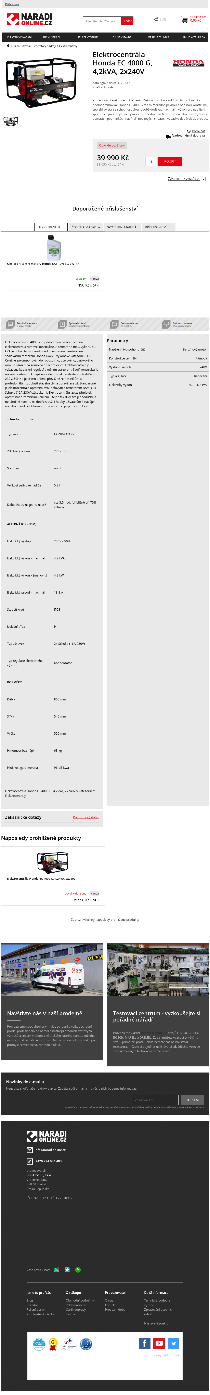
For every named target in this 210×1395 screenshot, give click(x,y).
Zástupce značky (187, 178)
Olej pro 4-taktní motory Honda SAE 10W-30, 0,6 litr (43, 264)
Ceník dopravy (76, 1309)
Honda (109, 87)
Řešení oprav (36, 1309)
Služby (70, 1314)
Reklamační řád (76, 1305)
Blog (30, 1300)
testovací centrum (154, 1033)
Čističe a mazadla (86, 227)
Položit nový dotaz (86, 817)
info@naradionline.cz (50, 1150)
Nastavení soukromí (158, 1323)
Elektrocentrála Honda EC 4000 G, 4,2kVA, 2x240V (41, 878)
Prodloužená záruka (40, 1314)
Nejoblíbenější (49, 227)
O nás (109, 1300)
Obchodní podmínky (80, 1300)
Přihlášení (12, 4)
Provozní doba (115, 1309)
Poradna (32, 1305)
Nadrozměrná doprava (188, 135)
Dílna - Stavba (21, 46)
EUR (163, 19)
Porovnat (198, 131)
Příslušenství (156, 227)
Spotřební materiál (122, 227)
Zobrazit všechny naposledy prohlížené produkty (105, 919)
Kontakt (110, 1305)
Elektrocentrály (68, 46)
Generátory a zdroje (44, 46)
